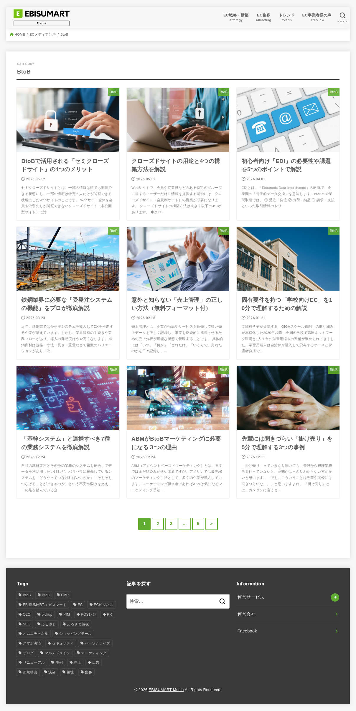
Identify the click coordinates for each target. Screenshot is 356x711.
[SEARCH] (342, 17)
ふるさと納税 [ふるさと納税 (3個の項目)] (78, 624)
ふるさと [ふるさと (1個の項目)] (49, 624)
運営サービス (251, 597)
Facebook (247, 631)
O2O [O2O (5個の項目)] (27, 614)
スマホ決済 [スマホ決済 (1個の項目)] (32, 643)
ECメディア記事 (42, 34)
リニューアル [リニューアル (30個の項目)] (34, 662)
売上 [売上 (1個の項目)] (77, 662)
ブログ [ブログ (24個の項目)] (28, 653)
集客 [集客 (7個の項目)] (88, 672)
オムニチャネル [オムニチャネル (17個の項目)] (35, 634)
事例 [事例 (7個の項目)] (59, 662)
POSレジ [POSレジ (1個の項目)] (88, 614)
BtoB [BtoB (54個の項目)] (27, 595)
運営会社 (247, 614)
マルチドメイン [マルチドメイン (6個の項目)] (57, 653)
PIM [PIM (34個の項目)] (66, 614)
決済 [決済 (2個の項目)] (52, 672)
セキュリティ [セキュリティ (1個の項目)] (63, 643)
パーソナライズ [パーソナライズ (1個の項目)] (97, 643)
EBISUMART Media (166, 689)
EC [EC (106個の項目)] (80, 605)
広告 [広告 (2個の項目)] (96, 662)
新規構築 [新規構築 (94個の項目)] (30, 672)
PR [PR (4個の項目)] (109, 614)
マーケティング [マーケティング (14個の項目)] (93, 653)
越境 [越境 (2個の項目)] (70, 672)
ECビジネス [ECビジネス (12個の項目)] (103, 605)
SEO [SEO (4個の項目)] (27, 624)
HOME (19, 34)
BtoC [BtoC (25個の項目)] (46, 595)
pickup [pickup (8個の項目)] (47, 614)
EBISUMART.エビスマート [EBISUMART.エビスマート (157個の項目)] (45, 605)
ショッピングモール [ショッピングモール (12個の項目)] (75, 634)
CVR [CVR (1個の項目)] (65, 595)
